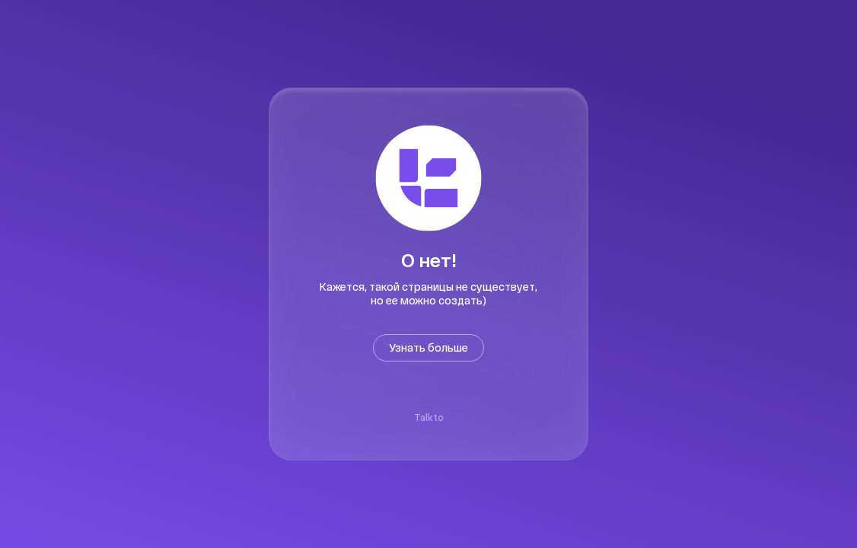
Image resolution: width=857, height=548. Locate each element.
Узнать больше (428, 347)
